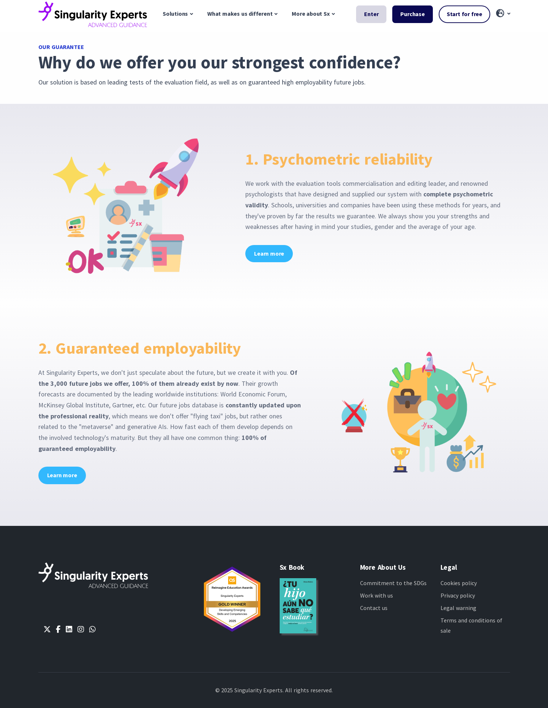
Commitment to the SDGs (393, 583)
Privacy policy (458, 595)
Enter (371, 14)
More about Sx (310, 13)
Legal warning (458, 607)
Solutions (175, 13)
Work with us (376, 595)
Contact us (374, 607)
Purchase (412, 14)
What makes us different (239, 13)
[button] (503, 14)
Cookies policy (459, 583)
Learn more (269, 253)
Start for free (464, 14)
